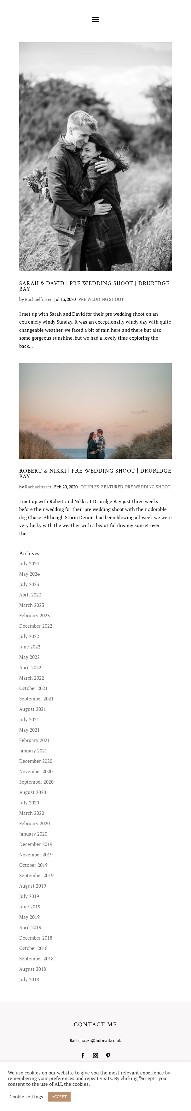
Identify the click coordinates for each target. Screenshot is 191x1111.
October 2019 (33, 865)
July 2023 (29, 584)
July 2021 (29, 719)
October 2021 (33, 688)
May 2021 (29, 730)
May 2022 (29, 657)
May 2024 (29, 574)
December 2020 (35, 761)
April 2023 (30, 594)
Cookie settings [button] (26, 1097)
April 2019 (30, 927)
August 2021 (32, 709)
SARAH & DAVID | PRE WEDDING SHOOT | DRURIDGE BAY (94, 286)
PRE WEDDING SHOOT (101, 299)
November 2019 (36, 854)
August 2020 (32, 792)
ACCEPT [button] (59, 1096)
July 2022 (29, 636)
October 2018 (33, 948)
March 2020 (31, 813)
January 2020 (33, 834)
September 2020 (36, 782)
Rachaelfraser (38, 299)
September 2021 (36, 698)
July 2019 (29, 896)
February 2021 (34, 740)
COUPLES (89, 487)
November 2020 (36, 771)
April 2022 (30, 667)
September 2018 (36, 958)
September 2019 (36, 875)
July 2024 (29, 563)
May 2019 (29, 917)
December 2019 (35, 844)
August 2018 (32, 969)
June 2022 (29, 646)
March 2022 (31, 678)
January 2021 (33, 750)
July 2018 (29, 979)
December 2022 (35, 626)
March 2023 (31, 605)
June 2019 (29, 906)
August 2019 (32, 886)
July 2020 (29, 802)
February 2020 (34, 823)
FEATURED (112, 487)
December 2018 (35, 938)
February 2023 (34, 615)
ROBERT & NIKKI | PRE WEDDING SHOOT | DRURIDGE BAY (95, 473)
